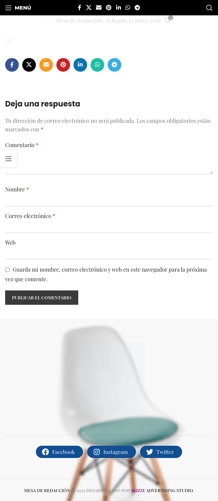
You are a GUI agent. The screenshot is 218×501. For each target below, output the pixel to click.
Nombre (17, 189)
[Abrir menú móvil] (18, 8)
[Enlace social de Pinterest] (109, 7)
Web (10, 242)
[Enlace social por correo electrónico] (99, 7)
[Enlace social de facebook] (80, 7)
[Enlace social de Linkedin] (118, 7)
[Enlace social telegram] (137, 7)
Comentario (22, 144)
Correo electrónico (30, 215)
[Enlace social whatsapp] (127, 7)
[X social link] (89, 7)
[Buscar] (209, 8)
